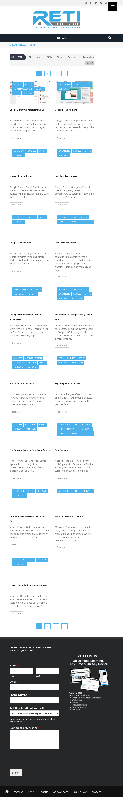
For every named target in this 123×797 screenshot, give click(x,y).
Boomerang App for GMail (22, 383)
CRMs (49, 57)
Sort (90, 63)
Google (39, 88)
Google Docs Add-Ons (20, 243)
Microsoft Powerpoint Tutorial (69, 516)
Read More (16, 138)
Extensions (73, 57)
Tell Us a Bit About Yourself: (28, 708)
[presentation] (38, 766)
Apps (38, 57)
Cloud (60, 57)
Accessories (64, 424)
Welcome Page (60, 792)
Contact (96, 792)
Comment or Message (25, 728)
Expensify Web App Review (67, 383)
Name (14, 665)
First (12, 676)
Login (31, 792)
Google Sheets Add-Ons (21, 176)
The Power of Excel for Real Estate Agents (30, 450)
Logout (44, 792)
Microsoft (30, 424)
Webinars (31, 429)
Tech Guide (86, 221)
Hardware (86, 429)
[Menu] (112, 6)
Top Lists (32, 294)
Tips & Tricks (19, 495)
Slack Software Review (65, 243)
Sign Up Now (80, 792)
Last (38, 676)
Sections (18, 792)
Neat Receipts (61, 450)
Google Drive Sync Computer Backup (48, 44)
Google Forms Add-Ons (66, 110)
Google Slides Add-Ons (66, 176)
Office (17, 93)
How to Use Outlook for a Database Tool (28, 585)
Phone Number (20, 695)
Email (14, 682)
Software (28, 93)
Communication (79, 217)
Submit (15, 772)
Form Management (92, 57)
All (30, 57)
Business (18, 84)
